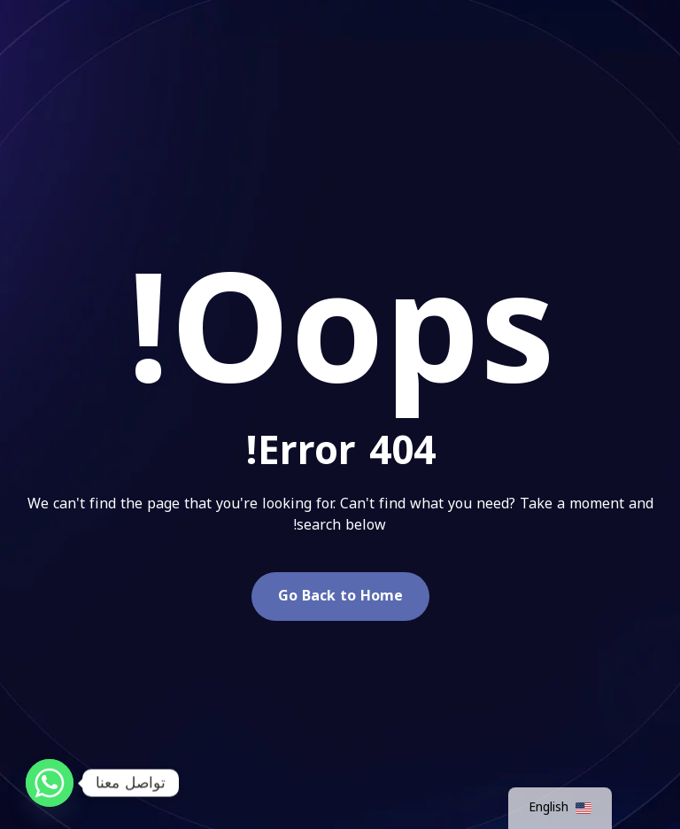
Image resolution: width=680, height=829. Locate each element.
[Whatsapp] (49, 783)
